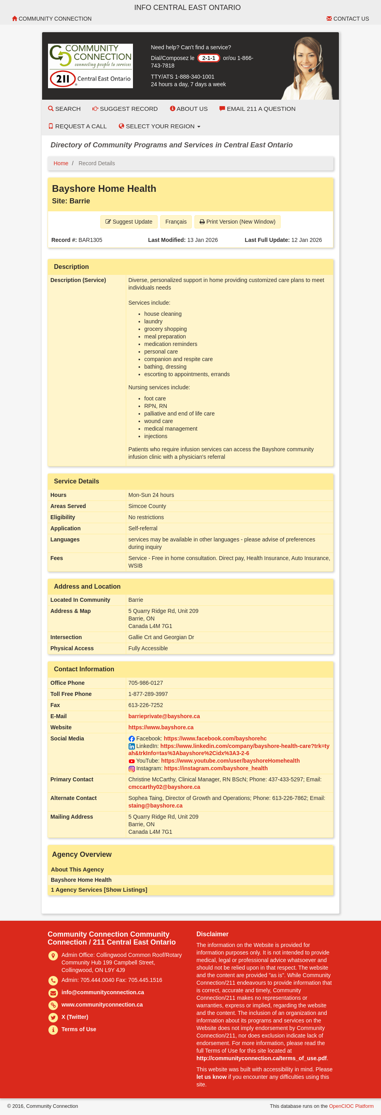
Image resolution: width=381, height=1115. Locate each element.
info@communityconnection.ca (103, 992)
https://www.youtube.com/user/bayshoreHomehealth (230, 761)
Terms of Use (79, 1029)
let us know (211, 1077)
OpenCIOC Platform (351, 1106)
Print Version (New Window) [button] (237, 221)
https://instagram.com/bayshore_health (215, 768)
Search (64, 108)
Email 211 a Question (257, 108)
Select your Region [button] (159, 126)
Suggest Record (125, 108)
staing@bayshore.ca (156, 805)
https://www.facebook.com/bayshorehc (215, 738)
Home (61, 163)
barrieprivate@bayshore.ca (164, 716)
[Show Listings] (125, 890)
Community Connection (52, 18)
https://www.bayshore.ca (161, 727)
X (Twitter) (75, 1017)
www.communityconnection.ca (102, 1004)
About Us (189, 108)
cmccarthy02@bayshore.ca (164, 787)
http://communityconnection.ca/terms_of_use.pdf (261, 1058)
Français (176, 221)
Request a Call (77, 126)
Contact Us (348, 18)
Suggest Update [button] (129, 221)
